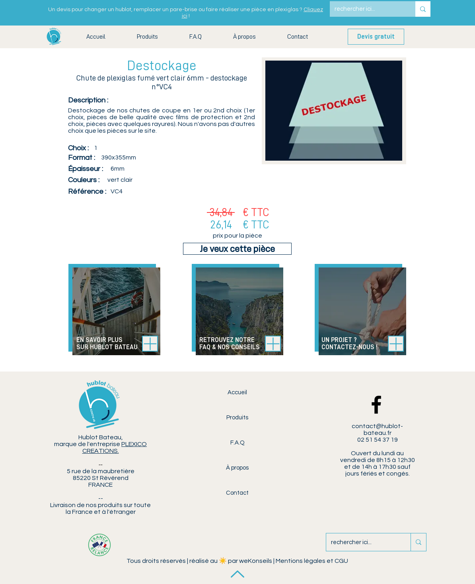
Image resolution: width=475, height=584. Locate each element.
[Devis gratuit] (376, 37)
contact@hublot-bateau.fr (377, 429)
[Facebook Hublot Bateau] (376, 405)
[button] (147, 37)
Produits (237, 418)
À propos (237, 468)
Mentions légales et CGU (312, 561)
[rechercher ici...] (367, 9)
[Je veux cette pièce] (237, 249)
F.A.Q (237, 443)
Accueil (237, 392)
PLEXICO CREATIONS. (114, 447)
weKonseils (255, 561)
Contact (237, 493)
